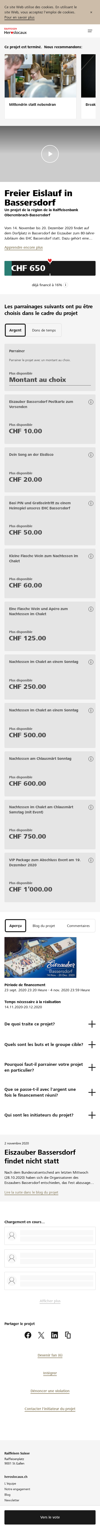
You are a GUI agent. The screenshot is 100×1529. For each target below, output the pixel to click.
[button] (90, 31)
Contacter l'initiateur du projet (50, 1409)
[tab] (15, 330)
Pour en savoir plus (19, 17)
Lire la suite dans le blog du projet (31, 1192)
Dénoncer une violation (50, 1391)
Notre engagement (17, 1489)
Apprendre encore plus (23, 247)
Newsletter (11, 1500)
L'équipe (10, 1483)
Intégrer (50, 1373)
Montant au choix (37, 379)
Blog (7, 1494)
